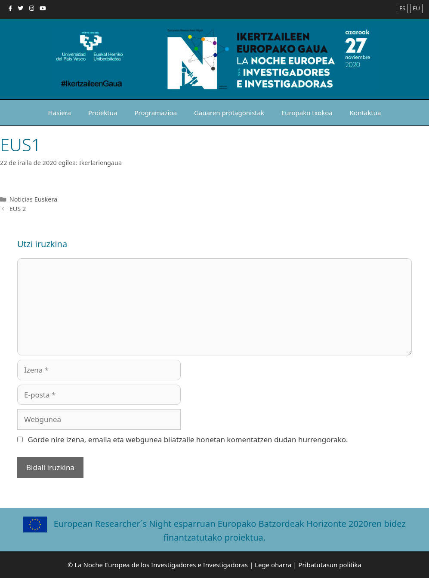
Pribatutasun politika (329, 564)
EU (416, 8)
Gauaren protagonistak (229, 112)
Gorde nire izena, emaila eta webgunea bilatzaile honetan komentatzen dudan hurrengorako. (188, 439)
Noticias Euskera (33, 199)
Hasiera (59, 112)
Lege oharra (273, 564)
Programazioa (155, 112)
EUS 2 (17, 209)
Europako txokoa (307, 112)
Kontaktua (365, 112)
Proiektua (102, 112)
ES (402, 8)
